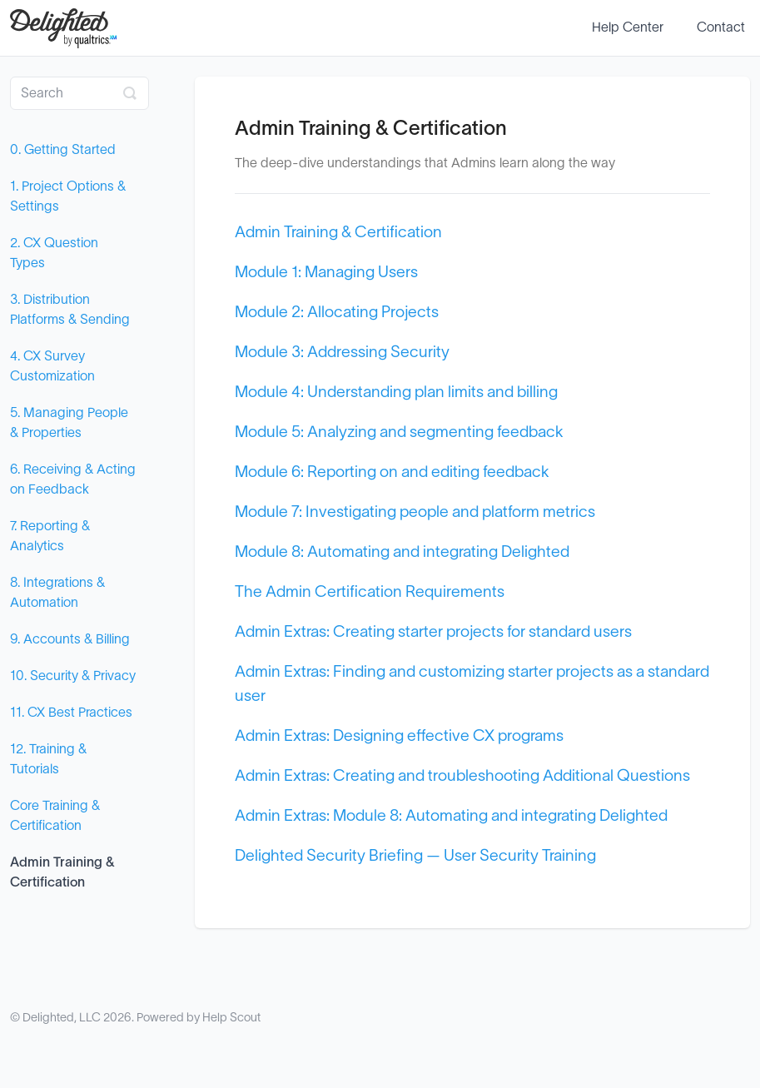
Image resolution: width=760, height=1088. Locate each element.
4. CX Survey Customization (52, 366)
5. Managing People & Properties (69, 423)
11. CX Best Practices (71, 712)
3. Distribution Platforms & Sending (70, 309)
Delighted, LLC (61, 1017)
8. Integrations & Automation (57, 592)
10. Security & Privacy (73, 676)
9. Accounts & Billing (70, 639)
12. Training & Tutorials (48, 759)
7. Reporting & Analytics (50, 536)
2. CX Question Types (54, 253)
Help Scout (231, 1017)
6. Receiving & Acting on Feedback (73, 479)
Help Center (627, 27)
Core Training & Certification (55, 815)
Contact (721, 27)
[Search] (79, 93)
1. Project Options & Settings (68, 196)
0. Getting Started (63, 149)
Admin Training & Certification (62, 872)
